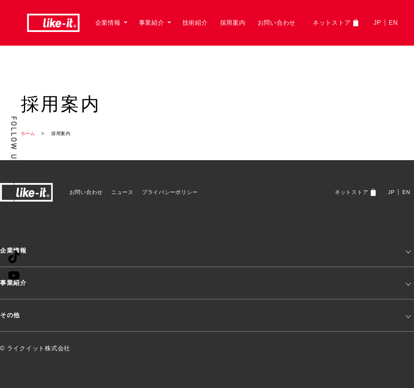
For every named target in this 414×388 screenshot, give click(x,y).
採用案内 (233, 22)
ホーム (28, 133)
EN (393, 22)
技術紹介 (195, 22)
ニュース (122, 192)
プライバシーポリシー (170, 192)
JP (377, 22)
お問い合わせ (277, 22)
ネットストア (332, 22)
